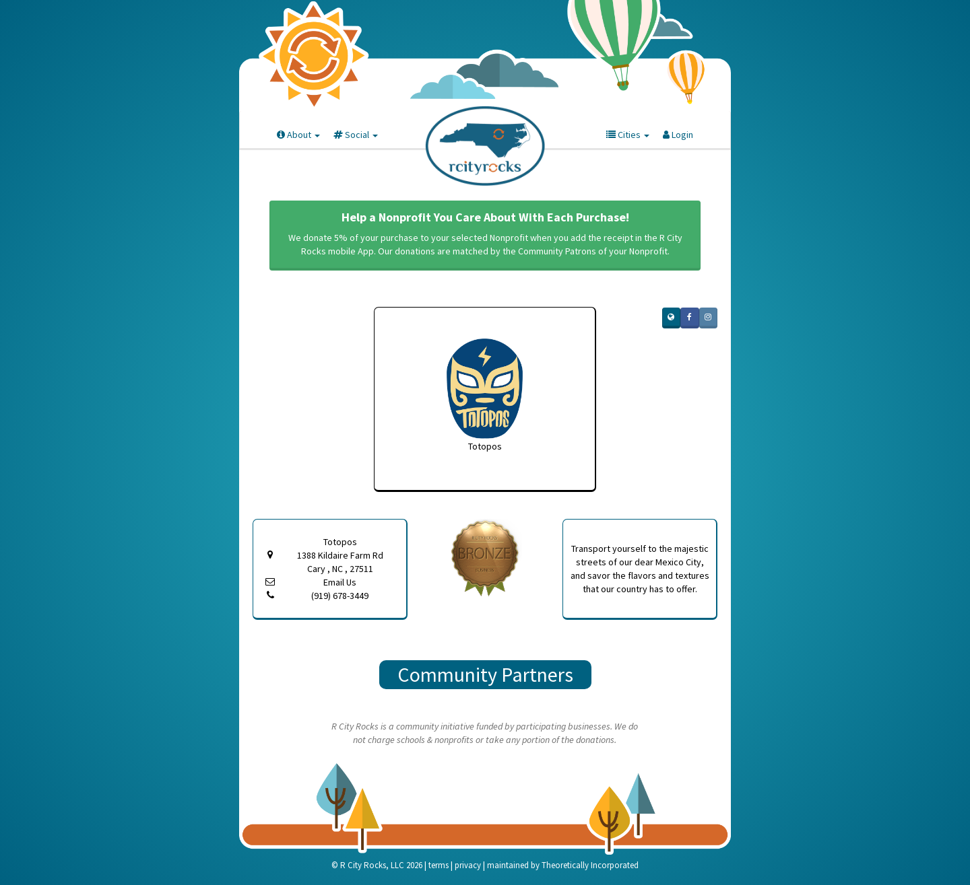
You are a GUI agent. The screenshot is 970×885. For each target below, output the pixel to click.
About (298, 135)
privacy (468, 865)
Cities (627, 135)
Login (678, 135)
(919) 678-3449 (339, 596)
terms (438, 865)
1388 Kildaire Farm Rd (339, 562)
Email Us (339, 582)
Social (355, 135)
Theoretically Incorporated (590, 865)
